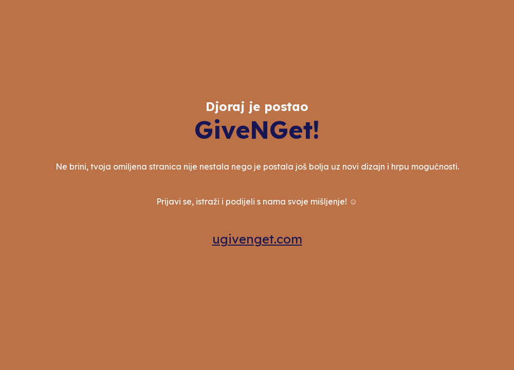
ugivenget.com (257, 239)
